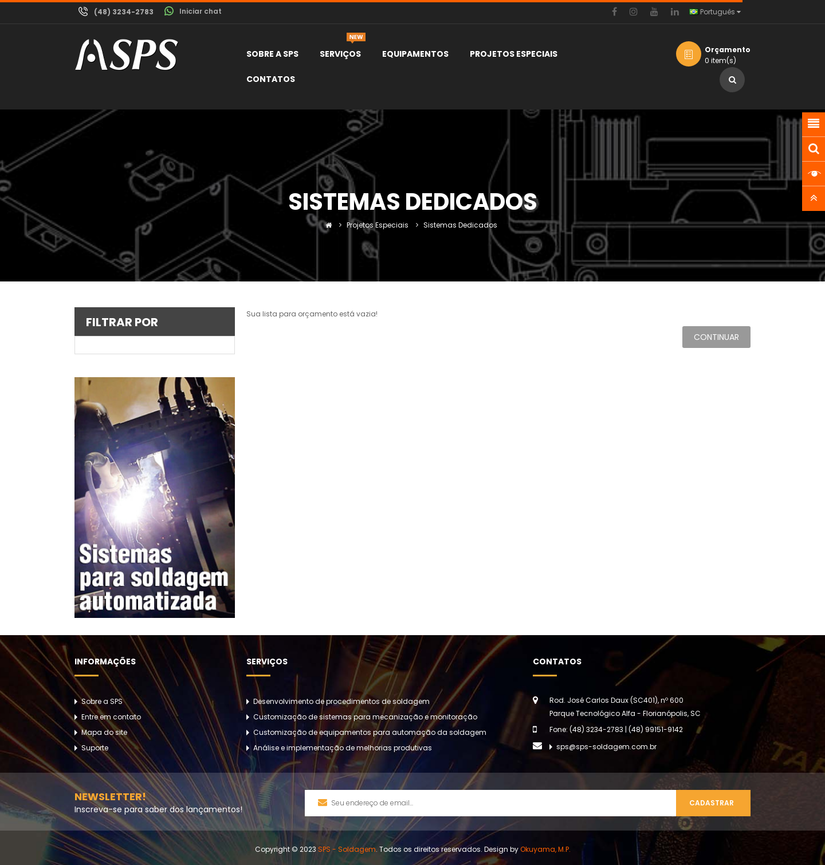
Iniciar (200, 11)
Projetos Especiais (377, 225)
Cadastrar (711, 803)
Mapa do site (104, 732)
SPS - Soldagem (347, 849)
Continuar (716, 337)
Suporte (94, 748)
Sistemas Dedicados (460, 225)
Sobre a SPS (102, 701)
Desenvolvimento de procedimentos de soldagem (341, 701)
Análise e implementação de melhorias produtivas (342, 748)
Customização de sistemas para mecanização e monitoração (365, 717)
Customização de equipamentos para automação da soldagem (369, 732)
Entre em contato (111, 717)
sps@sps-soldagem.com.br (606, 747)
